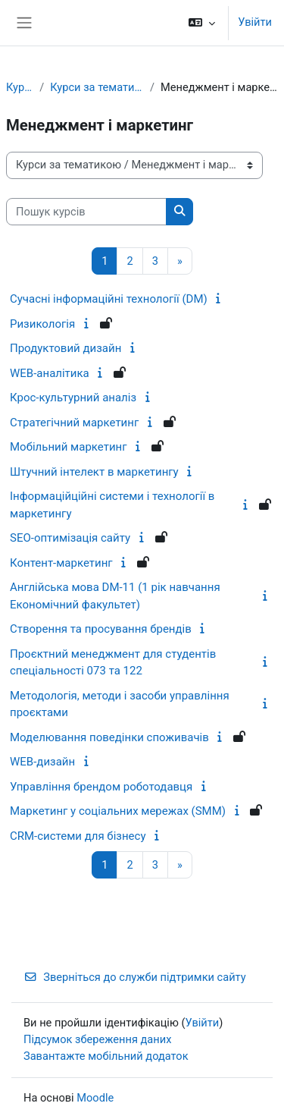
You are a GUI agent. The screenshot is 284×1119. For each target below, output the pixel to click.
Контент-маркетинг (61, 563)
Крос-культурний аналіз (73, 397)
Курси (19, 87)
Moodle (95, 1098)
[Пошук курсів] (86, 211)
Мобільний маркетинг (68, 447)
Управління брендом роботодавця (101, 787)
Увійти (255, 22)
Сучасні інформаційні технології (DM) (109, 299)
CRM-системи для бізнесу (78, 836)
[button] (202, 23)
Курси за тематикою (97, 87)
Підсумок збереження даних (97, 1039)
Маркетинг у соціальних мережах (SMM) (118, 811)
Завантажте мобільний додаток (106, 1056)
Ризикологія (42, 324)
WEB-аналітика (49, 373)
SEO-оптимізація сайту (70, 538)
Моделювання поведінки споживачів (109, 737)
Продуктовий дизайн (65, 348)
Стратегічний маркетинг (74, 422)
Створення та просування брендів (101, 629)
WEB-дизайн (42, 762)
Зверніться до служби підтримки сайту (134, 977)
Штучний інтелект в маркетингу (94, 472)
